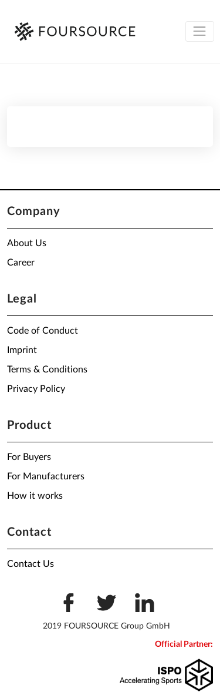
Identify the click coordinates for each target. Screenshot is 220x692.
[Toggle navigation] (199, 31)
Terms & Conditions (47, 369)
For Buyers (29, 457)
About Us (26, 243)
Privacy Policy (36, 389)
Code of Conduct (42, 330)
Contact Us (30, 564)
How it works (35, 495)
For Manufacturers (45, 476)
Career (21, 262)
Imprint (22, 350)
